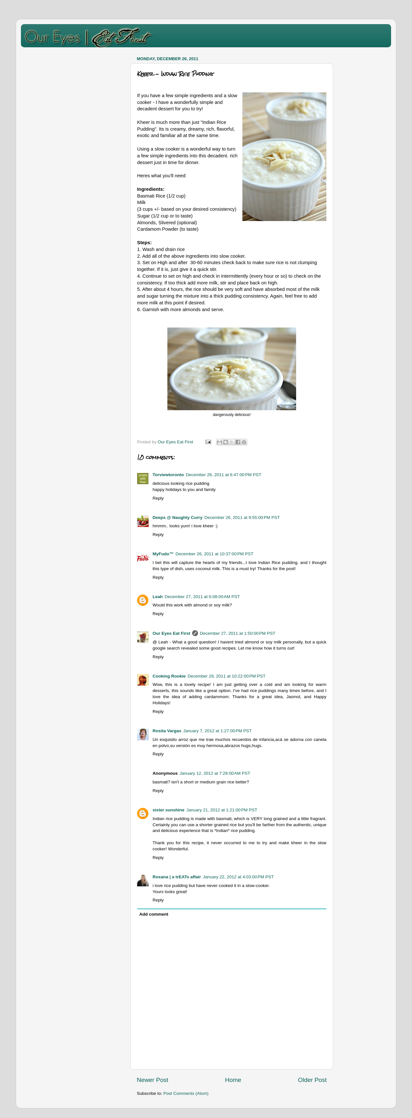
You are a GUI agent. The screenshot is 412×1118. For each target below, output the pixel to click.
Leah (158, 596)
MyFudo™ (163, 553)
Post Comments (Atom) (186, 1093)
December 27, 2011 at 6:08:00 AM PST (202, 596)
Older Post (312, 1079)
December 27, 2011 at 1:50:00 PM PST (238, 633)
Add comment (153, 914)
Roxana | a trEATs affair (177, 876)
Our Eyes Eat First (171, 633)
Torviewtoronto (168, 474)
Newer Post (152, 1079)
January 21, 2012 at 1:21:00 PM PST (221, 810)
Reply (158, 498)
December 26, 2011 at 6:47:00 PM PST (223, 474)
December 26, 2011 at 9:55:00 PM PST (242, 517)
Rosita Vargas (167, 730)
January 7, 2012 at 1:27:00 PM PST (217, 730)
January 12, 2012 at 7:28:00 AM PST (215, 773)
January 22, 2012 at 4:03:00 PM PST (238, 876)
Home (233, 1079)
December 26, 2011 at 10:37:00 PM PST (214, 553)
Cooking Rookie (169, 676)
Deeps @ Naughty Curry (177, 517)
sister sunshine (168, 810)
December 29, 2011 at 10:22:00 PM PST (227, 676)
